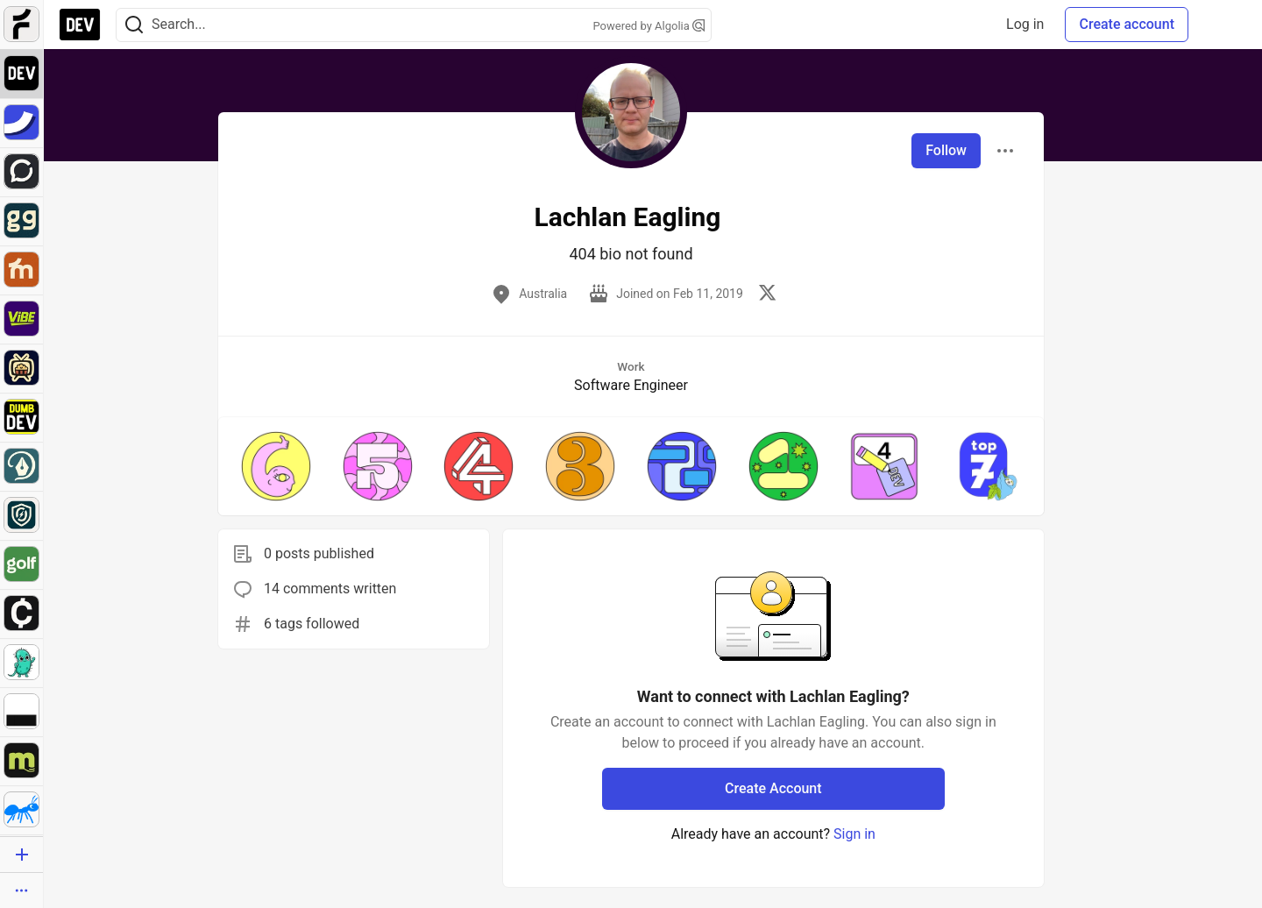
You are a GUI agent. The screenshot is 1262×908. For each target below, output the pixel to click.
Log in (1025, 24)
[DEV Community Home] (80, 24)
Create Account (773, 788)
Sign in (854, 834)
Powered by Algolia (648, 25)
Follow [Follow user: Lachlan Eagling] (946, 150)
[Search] (134, 25)
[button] (276, 466)
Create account (1126, 24)
